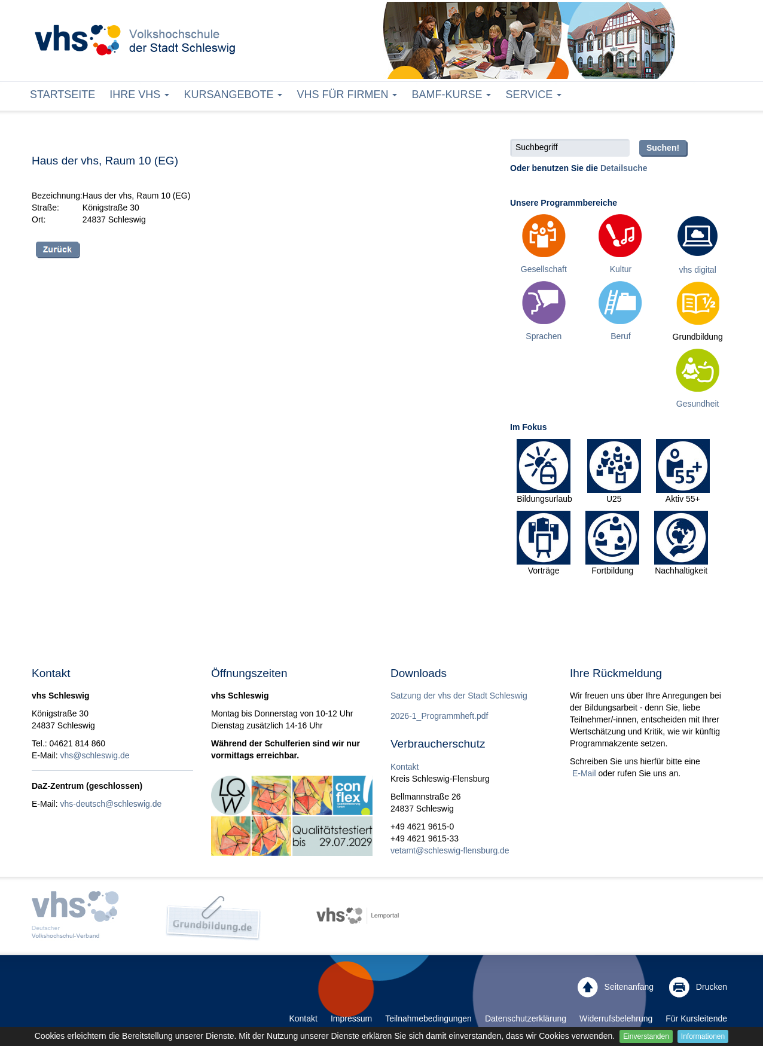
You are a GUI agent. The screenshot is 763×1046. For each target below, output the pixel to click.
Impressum (351, 1018)
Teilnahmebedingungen (428, 1018)
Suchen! (662, 148)
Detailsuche (624, 168)
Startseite (62, 94)
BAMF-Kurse (451, 94)
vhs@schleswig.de (94, 755)
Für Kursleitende (696, 1018)
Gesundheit (697, 403)
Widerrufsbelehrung (615, 1018)
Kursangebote (233, 94)
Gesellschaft (544, 269)
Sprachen (543, 336)
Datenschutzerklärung (525, 1018)
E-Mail (583, 773)
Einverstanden (646, 1036)
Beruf (620, 336)
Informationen (703, 1036)
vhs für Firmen (347, 94)
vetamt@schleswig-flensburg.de (449, 850)
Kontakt (404, 766)
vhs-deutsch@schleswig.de (110, 804)
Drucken (698, 987)
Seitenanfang (616, 987)
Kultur (621, 269)
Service (533, 94)
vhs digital (697, 270)
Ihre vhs (139, 94)
